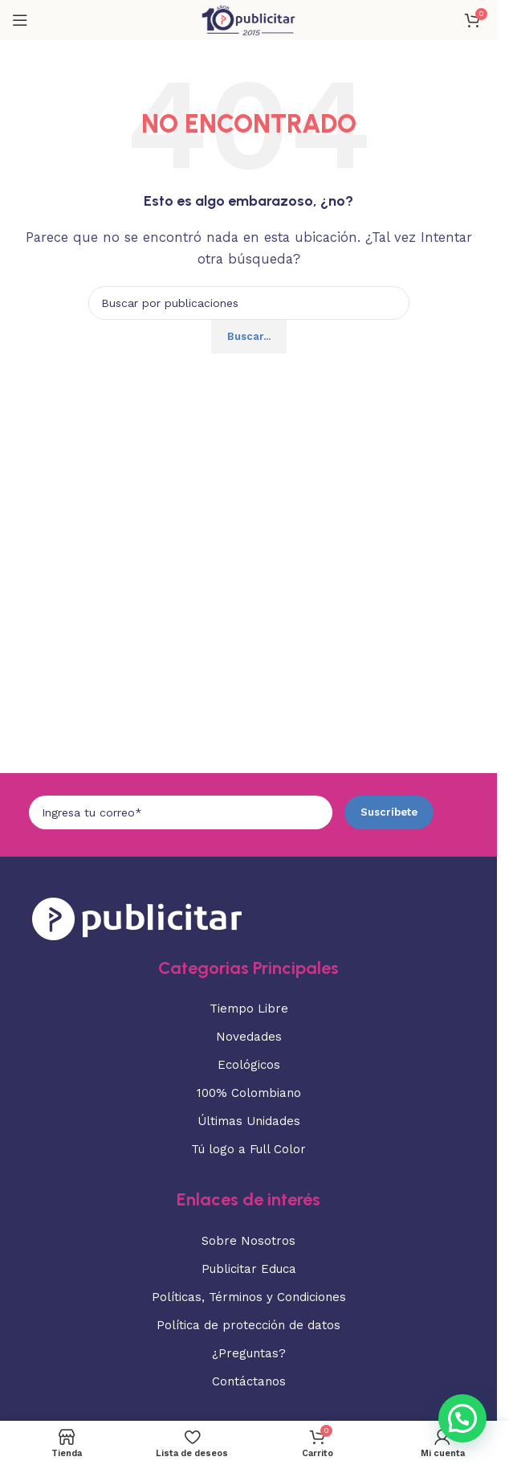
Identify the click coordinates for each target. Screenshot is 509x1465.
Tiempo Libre (249, 1008)
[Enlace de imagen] (137, 917)
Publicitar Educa (249, 1269)
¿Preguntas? (249, 1353)
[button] (462, 1418)
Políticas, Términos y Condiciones (249, 1297)
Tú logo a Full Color (248, 1149)
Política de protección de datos (248, 1325)
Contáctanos (249, 1381)
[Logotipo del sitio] (248, 19)
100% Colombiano (249, 1093)
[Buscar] (248, 303)
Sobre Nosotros (248, 1241)
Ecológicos (249, 1065)
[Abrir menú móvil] (20, 20)
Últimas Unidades (248, 1121)
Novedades (249, 1036)
